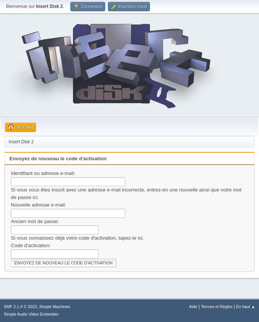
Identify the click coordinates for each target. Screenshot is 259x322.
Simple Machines (54, 306)
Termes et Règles (216, 306)
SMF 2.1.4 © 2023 (20, 306)
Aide (193, 306)
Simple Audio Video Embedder (31, 314)
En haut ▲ (245, 306)
